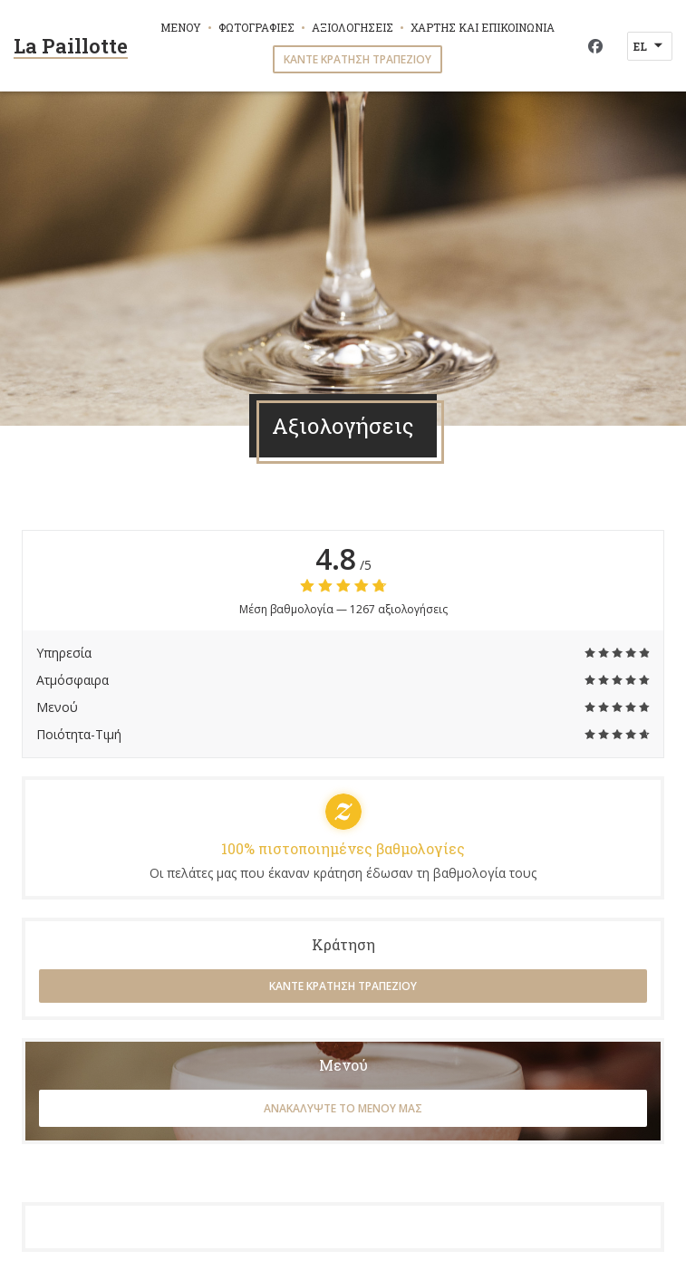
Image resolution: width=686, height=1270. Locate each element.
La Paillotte (71, 46)
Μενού (180, 27)
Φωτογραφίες (256, 27)
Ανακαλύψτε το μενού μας (343, 1108)
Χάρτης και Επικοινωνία (483, 27)
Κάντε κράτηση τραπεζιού (357, 59)
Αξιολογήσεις (352, 27)
